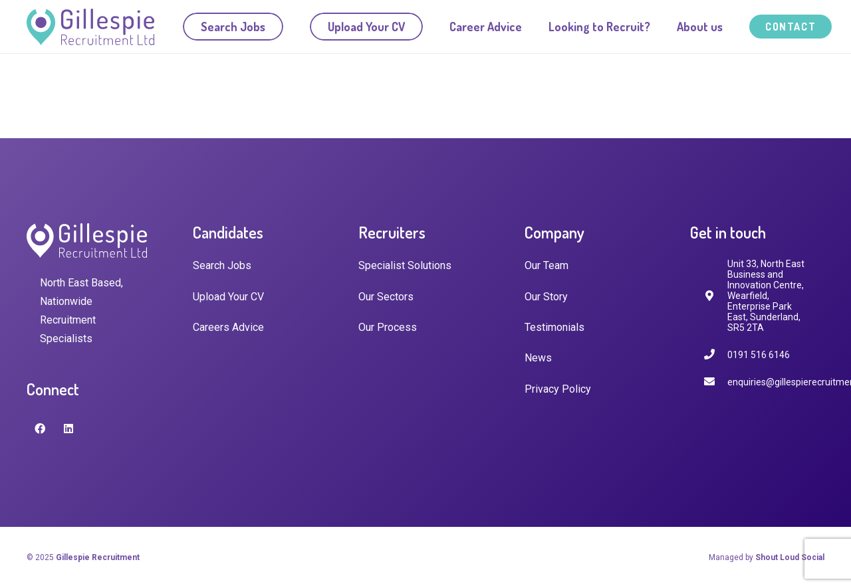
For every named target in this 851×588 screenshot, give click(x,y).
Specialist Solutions (404, 265)
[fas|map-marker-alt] (715, 296)
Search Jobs (222, 265)
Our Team (546, 265)
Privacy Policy (558, 389)
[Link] (91, 27)
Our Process (387, 327)
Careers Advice (228, 327)
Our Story (546, 296)
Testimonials (554, 327)
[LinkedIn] (68, 428)
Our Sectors (386, 296)
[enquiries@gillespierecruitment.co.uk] (715, 381)
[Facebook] (40, 428)
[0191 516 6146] (715, 354)
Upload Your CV (228, 296)
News (538, 357)
